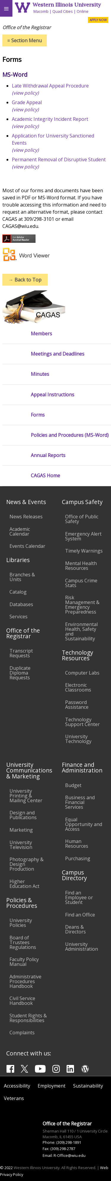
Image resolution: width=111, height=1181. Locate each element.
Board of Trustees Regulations (22, 942)
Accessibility (17, 1086)
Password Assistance (77, 704)
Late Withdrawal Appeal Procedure (50, 85)
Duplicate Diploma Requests (19, 673)
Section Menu (24, 40)
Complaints (22, 1032)
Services (18, 616)
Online (83, 11)
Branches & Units (22, 577)
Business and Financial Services (80, 802)
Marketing (21, 830)
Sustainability (88, 1086)
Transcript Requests (21, 653)
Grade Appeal (27, 102)
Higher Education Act (24, 883)
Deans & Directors (75, 929)
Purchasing (77, 858)
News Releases (26, 516)
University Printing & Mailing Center (25, 796)
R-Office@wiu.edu (70, 1155)
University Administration (81, 946)
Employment (51, 1086)
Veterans (14, 1098)
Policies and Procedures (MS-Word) (70, 435)
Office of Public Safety (81, 519)
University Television (20, 844)
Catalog (18, 592)
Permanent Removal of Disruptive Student (59, 159)
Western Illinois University (67, 4)
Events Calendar (27, 546)
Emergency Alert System (83, 536)
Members (41, 334)
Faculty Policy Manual (24, 961)
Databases (21, 604)
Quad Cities (62, 11)
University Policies (20, 922)
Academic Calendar (19, 531)
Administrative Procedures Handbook (25, 981)
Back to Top (25, 279)
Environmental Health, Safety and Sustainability (81, 631)
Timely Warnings (84, 551)
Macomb (41, 11)
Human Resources (76, 843)
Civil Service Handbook (22, 1000)
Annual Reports (48, 455)
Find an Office (80, 914)
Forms (38, 415)
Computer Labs (82, 673)
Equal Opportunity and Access (83, 824)
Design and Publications (23, 815)
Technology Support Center (82, 722)
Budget (73, 785)
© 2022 (6, 1167)
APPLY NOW (98, 20)
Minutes (40, 374)
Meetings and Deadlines (57, 354)
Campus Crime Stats (81, 583)
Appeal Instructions (52, 395)
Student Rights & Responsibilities (28, 1018)
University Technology (78, 738)
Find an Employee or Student (79, 897)
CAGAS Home (45, 475)
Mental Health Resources (81, 565)
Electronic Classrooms (78, 687)
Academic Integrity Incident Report (50, 119)
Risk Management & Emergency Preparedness (82, 604)
